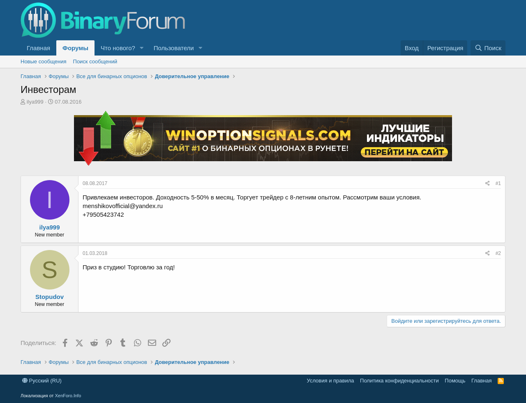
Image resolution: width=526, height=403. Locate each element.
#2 (498, 253)
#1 (498, 183)
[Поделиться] (487, 183)
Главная (38, 47)
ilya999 (35, 102)
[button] (142, 48)
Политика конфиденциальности (399, 381)
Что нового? (118, 47)
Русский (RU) (42, 381)
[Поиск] (488, 48)
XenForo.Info (68, 395)
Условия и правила (330, 381)
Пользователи (174, 47)
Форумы (75, 47)
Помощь (455, 381)
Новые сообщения (44, 61)
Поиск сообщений (95, 61)
